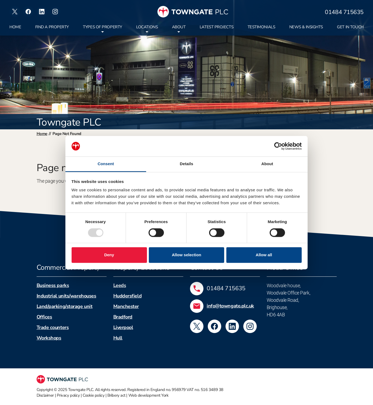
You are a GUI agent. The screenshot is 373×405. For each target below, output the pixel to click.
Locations (147, 27)
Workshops (49, 338)
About (179, 27)
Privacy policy (68, 395)
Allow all (264, 255)
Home (15, 27)
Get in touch (350, 27)
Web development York (148, 395)
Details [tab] (186, 164)
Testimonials (261, 27)
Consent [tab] (106, 164)
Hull (117, 338)
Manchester (126, 306)
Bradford (122, 317)
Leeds (119, 285)
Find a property (52, 27)
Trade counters (53, 327)
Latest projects (216, 27)
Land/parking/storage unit (65, 306)
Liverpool (123, 327)
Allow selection (186, 255)
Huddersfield (127, 296)
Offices (44, 317)
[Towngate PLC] (192, 12)
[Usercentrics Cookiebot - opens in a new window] (278, 146)
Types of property (102, 27)
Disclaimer (45, 395)
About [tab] (267, 164)
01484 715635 (344, 12)
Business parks (53, 285)
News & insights (306, 27)
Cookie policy (93, 395)
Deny (109, 255)
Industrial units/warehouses (66, 296)
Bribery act (116, 395)
